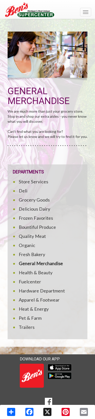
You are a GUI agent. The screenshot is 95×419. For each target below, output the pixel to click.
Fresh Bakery (32, 254)
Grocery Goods (34, 200)
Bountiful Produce (37, 227)
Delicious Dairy (34, 209)
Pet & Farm (30, 318)
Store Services (33, 181)
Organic (27, 245)
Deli (23, 190)
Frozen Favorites (36, 218)
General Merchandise (41, 263)
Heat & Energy (34, 309)
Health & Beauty (35, 272)
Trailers (26, 327)
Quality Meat (32, 236)
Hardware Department (42, 290)
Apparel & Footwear (39, 300)
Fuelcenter (30, 281)
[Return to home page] (47, 10)
